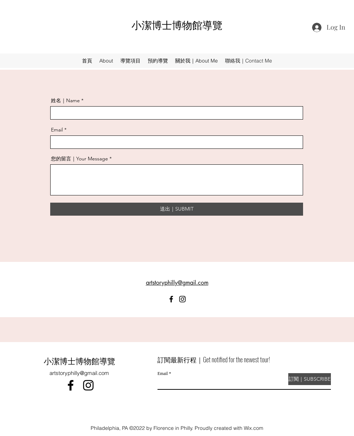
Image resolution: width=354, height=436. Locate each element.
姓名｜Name (65, 100)
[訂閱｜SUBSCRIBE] (309, 379)
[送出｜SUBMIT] (176, 209)
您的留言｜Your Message (79, 158)
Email (57, 129)
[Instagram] (182, 299)
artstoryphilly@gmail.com (79, 373)
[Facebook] (171, 299)
